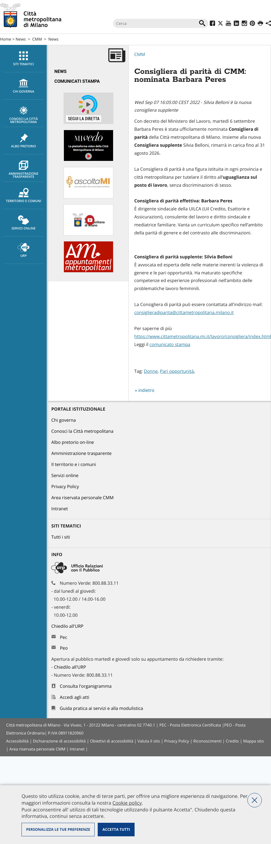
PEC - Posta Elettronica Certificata (190, 725)
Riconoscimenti (207, 741)
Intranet (59, 509)
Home (5, 39)
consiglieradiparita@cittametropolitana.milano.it (184, 313)
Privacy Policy (65, 487)
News (21, 39)
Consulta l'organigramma (86, 686)
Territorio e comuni (23, 195)
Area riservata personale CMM (82, 498)
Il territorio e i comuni (73, 465)
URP (23, 250)
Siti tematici (23, 58)
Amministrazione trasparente (23, 170)
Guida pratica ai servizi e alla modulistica (101, 708)
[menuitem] (23, 58)
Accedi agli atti (74, 697)
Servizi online (23, 223)
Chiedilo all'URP (67, 626)
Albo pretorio (23, 141)
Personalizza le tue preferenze (58, 829)
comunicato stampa (170, 345)
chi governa (23, 86)
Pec (63, 637)
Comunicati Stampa (77, 81)
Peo (64, 648)
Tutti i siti (60, 537)
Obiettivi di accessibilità (111, 741)
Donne (151, 371)
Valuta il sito (149, 741)
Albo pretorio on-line (72, 442)
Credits (232, 741)
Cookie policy (127, 802)
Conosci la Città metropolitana (23, 115)
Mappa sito (253, 741)
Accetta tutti (116, 829)
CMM (37, 39)
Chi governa (63, 420)
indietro (146, 390)
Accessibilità (17, 741)
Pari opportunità (177, 371)
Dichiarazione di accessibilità (59, 741)
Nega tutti (254, 800)
